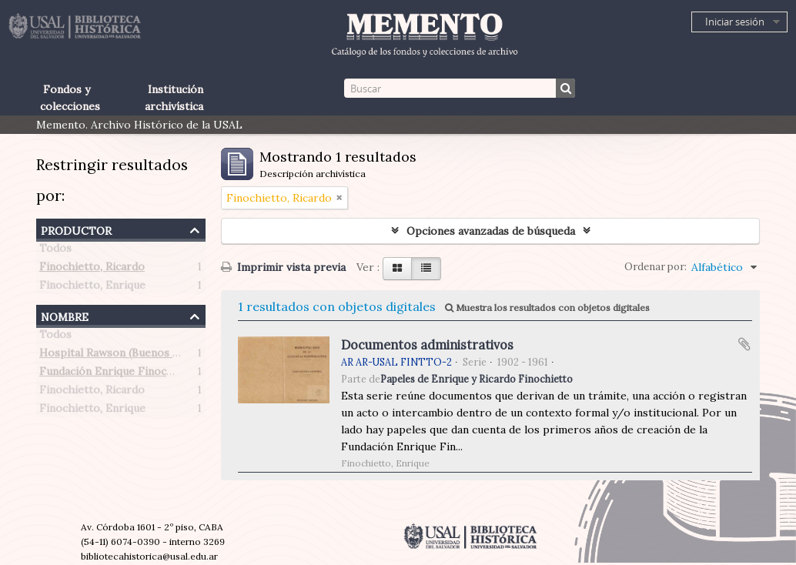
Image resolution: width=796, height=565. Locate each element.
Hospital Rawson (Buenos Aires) (121, 356)
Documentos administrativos (427, 345)
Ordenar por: (655, 266)
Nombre (65, 315)
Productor (76, 229)
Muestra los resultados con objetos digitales (547, 307)
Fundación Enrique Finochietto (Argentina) (149, 374)
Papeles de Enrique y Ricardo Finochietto (476, 379)
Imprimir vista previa (283, 267)
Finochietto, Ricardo (92, 269)
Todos (55, 251)
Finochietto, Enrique (92, 288)
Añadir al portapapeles (744, 344)
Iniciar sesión (734, 21)
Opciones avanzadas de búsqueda (490, 231)
